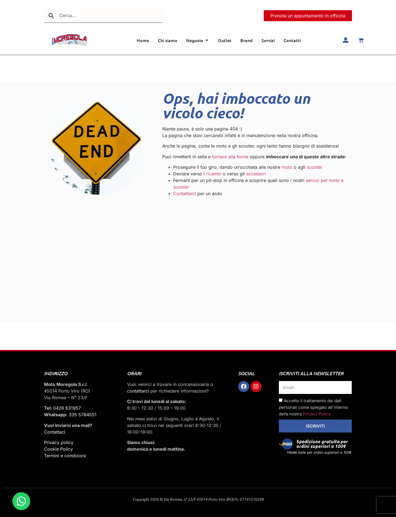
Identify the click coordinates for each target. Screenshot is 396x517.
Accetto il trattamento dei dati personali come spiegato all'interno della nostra (313, 407)
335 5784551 (83, 414)
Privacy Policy (317, 414)
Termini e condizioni (65, 455)
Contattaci (54, 432)
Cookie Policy (58, 449)
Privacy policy (58, 442)
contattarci (138, 391)
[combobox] (103, 15)
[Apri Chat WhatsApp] (21, 501)
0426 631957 (67, 408)
